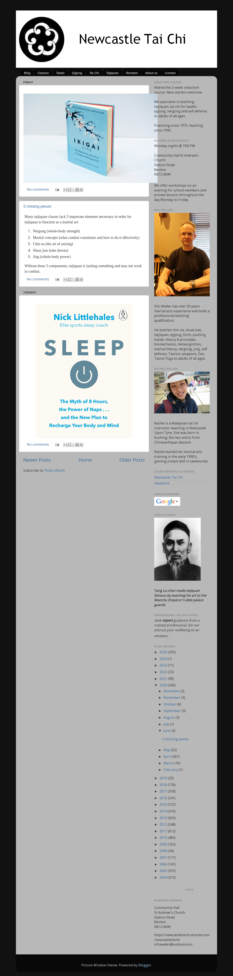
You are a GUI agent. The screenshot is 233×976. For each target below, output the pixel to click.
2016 (163, 798)
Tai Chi (94, 73)
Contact (170, 73)
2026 (163, 652)
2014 (163, 811)
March (168, 763)
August (169, 717)
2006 (163, 864)
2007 (163, 857)
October (170, 704)
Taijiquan (112, 73)
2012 (163, 824)
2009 (163, 844)
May (167, 750)
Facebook (162, 483)
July (166, 724)
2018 (163, 784)
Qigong (77, 73)
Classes (43, 73)
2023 (163, 665)
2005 (163, 870)
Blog (27, 73)
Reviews (132, 73)
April (167, 756)
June (167, 730)
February (171, 769)
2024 (163, 658)
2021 (163, 678)
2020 (163, 685)
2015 (163, 804)
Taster (60, 73)
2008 (163, 850)
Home (85, 460)
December (171, 691)
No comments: (38, 189)
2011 (163, 831)
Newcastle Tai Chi (168, 477)
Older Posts (132, 460)
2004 (163, 877)
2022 (163, 672)
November (172, 697)
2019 (163, 778)
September (172, 710)
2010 (163, 837)
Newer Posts (37, 460)
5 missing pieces (37, 206)
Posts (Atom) (55, 470)
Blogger (144, 965)
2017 (163, 791)
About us (151, 73)
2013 (163, 818)
